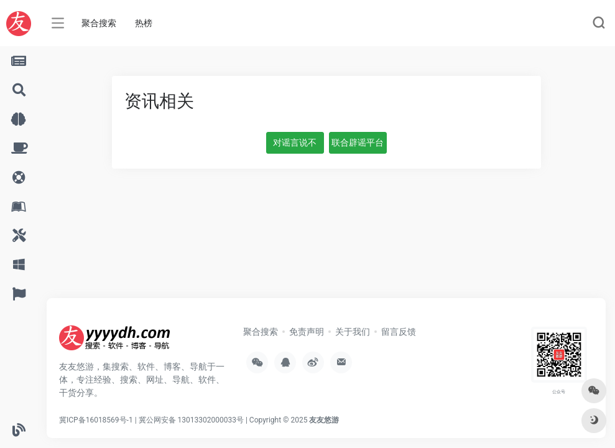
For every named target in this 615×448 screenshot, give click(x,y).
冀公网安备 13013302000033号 (191, 420)
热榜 (143, 23)
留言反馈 (398, 332)
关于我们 (352, 332)
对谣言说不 (295, 142)
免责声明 (306, 332)
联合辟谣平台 (357, 142)
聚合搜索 (98, 23)
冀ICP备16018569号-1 (96, 420)
